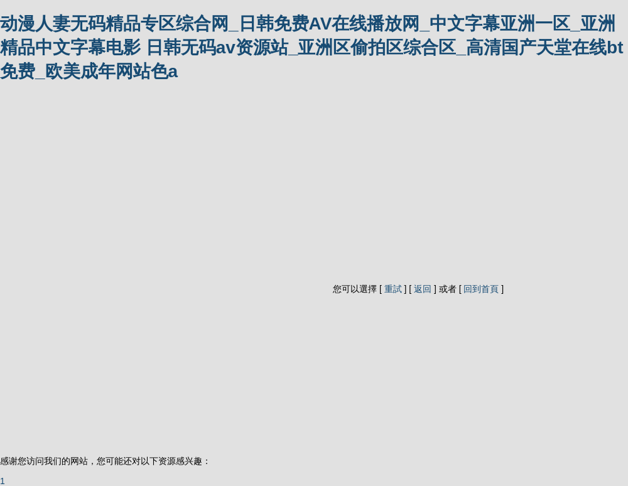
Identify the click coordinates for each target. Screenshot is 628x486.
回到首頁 (481, 289)
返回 (422, 289)
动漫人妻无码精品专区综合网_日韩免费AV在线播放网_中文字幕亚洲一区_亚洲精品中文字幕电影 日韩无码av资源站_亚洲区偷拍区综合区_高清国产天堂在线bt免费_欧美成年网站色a (312, 47)
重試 (393, 289)
